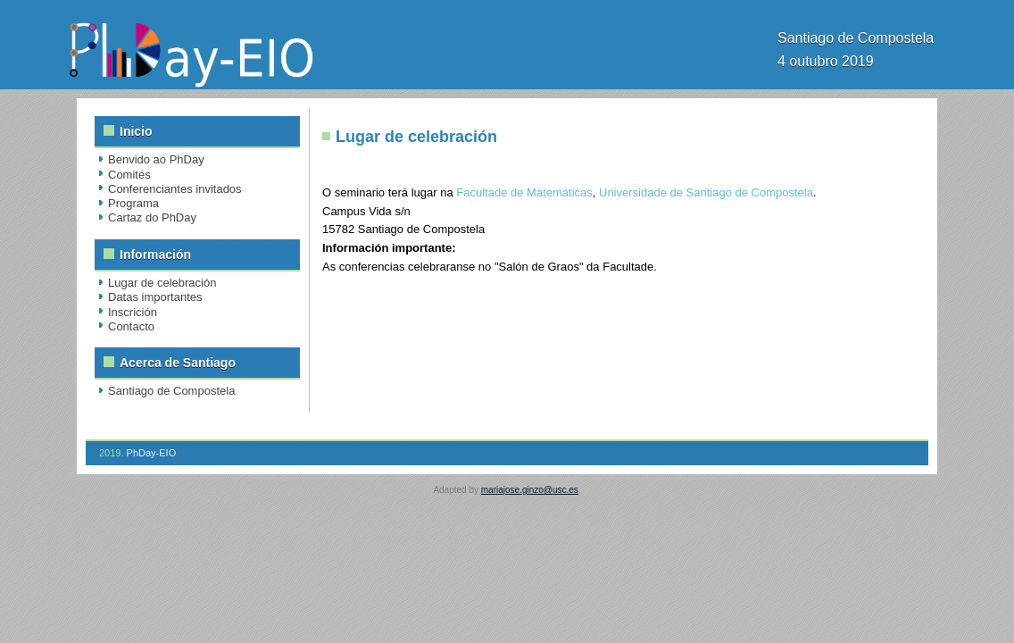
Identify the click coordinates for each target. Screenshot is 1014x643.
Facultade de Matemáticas (524, 192)
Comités (129, 174)
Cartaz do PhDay (152, 217)
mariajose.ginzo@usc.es (529, 490)
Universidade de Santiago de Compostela (706, 192)
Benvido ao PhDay (156, 159)
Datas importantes (155, 297)
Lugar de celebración (162, 282)
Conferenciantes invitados (175, 189)
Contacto (131, 326)
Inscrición (132, 312)
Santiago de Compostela (171, 390)
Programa (133, 203)
